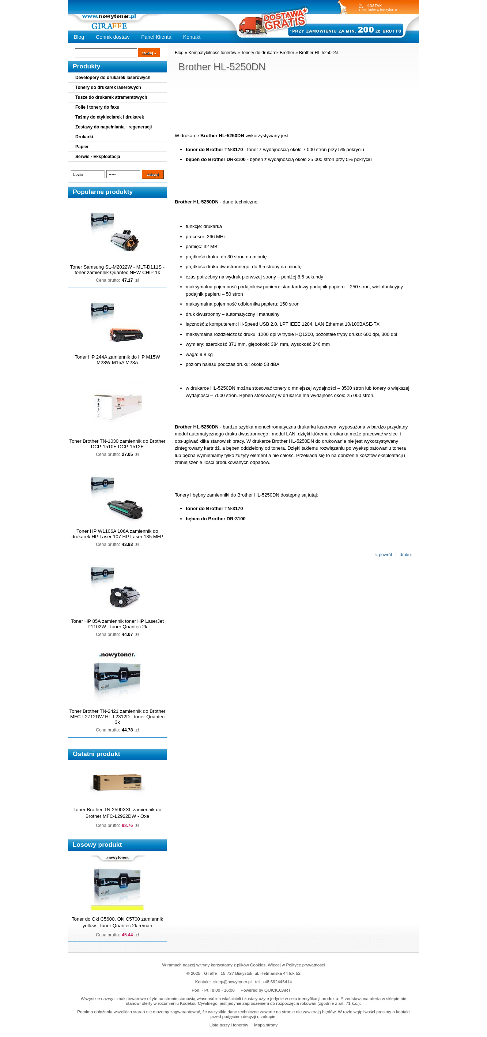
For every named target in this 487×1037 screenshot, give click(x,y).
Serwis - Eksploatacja (97, 156)
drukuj (406, 554)
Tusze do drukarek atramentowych (111, 97)
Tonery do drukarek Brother (267, 52)
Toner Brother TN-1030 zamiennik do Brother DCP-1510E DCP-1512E (117, 443)
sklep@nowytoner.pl (232, 981)
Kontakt (192, 37)
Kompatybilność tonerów (212, 52)
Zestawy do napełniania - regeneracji (113, 127)
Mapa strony (266, 1024)
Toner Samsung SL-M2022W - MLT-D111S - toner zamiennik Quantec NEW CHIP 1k (117, 269)
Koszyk (374, 5)
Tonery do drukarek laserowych (108, 87)
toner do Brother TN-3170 (214, 149)
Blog (79, 37)
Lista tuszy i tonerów (228, 1024)
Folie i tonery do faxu (97, 107)
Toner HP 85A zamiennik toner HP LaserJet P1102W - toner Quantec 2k (117, 623)
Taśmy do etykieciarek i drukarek (109, 117)
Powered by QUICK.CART (266, 990)
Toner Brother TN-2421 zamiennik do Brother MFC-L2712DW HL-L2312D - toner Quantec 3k (117, 716)
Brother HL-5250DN (318, 52)
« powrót (383, 554)
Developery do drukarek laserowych (112, 77)
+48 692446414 (277, 981)
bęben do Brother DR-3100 (216, 159)
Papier (82, 146)
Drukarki (84, 136)
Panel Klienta (156, 37)
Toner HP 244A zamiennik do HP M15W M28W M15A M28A (117, 359)
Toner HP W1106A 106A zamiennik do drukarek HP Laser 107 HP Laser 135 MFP (117, 533)
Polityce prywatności (305, 964)
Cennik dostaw (112, 37)
